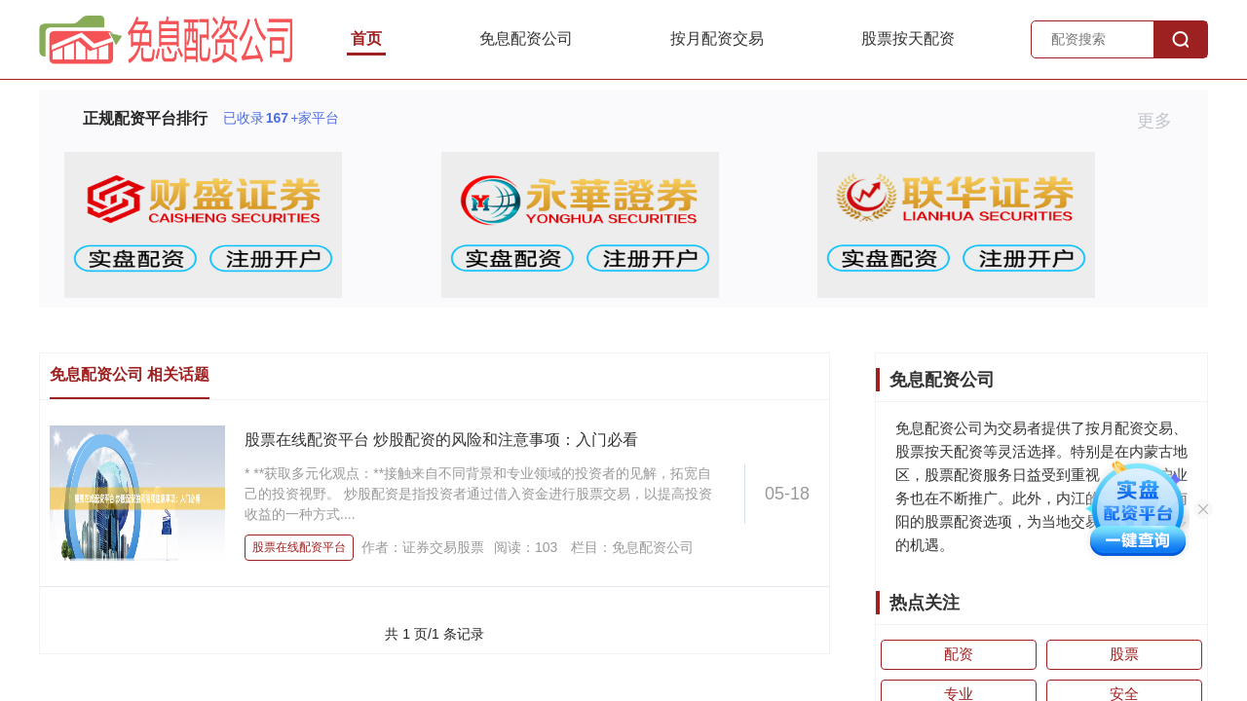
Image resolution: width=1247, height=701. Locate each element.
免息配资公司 (526, 38)
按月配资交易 (717, 38)
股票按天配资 (908, 38)
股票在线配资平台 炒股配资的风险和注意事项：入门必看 (441, 439)
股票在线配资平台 (299, 547)
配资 (958, 654)
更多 (1163, 120)
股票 (1124, 654)
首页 (366, 38)
